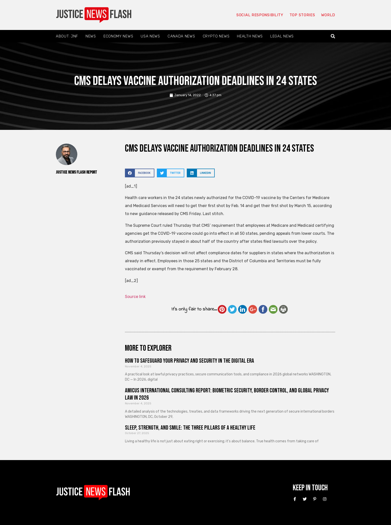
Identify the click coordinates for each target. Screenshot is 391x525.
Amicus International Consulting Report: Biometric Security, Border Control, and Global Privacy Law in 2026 (227, 394)
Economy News (118, 36)
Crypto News (216, 36)
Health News (250, 36)
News (91, 36)
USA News (150, 36)
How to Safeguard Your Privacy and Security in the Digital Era (189, 360)
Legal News (282, 36)
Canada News (181, 36)
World (328, 15)
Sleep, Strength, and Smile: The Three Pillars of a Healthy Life (190, 427)
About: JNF (67, 36)
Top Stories (302, 15)
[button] (333, 36)
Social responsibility (259, 15)
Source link (135, 296)
